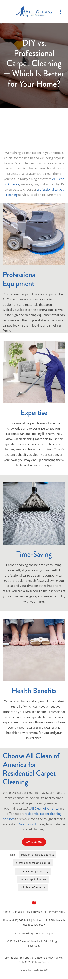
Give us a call (28, 824)
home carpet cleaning (33, 879)
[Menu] (60, 12)
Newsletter (39, 911)
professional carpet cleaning (33, 863)
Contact (17, 911)
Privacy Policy (57, 911)
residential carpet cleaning (37, 854)
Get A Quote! (34, 842)
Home (6, 911)
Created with (34, 969)
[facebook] (34, 902)
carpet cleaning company (33, 871)
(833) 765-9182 (21, 920)
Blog (27, 911)
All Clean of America (44, 808)
